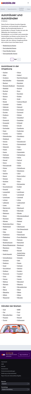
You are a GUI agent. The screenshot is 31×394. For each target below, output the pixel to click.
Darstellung (4, 387)
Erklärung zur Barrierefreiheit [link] (8, 373)
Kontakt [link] (3, 366)
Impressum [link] (4, 362)
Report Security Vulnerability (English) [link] (11, 375)
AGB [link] (2, 364)
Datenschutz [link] (4, 369)
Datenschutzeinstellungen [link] (8, 371)
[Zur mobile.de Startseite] (8, 3)
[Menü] (28, 3)
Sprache (3, 381)
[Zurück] (12, 59)
